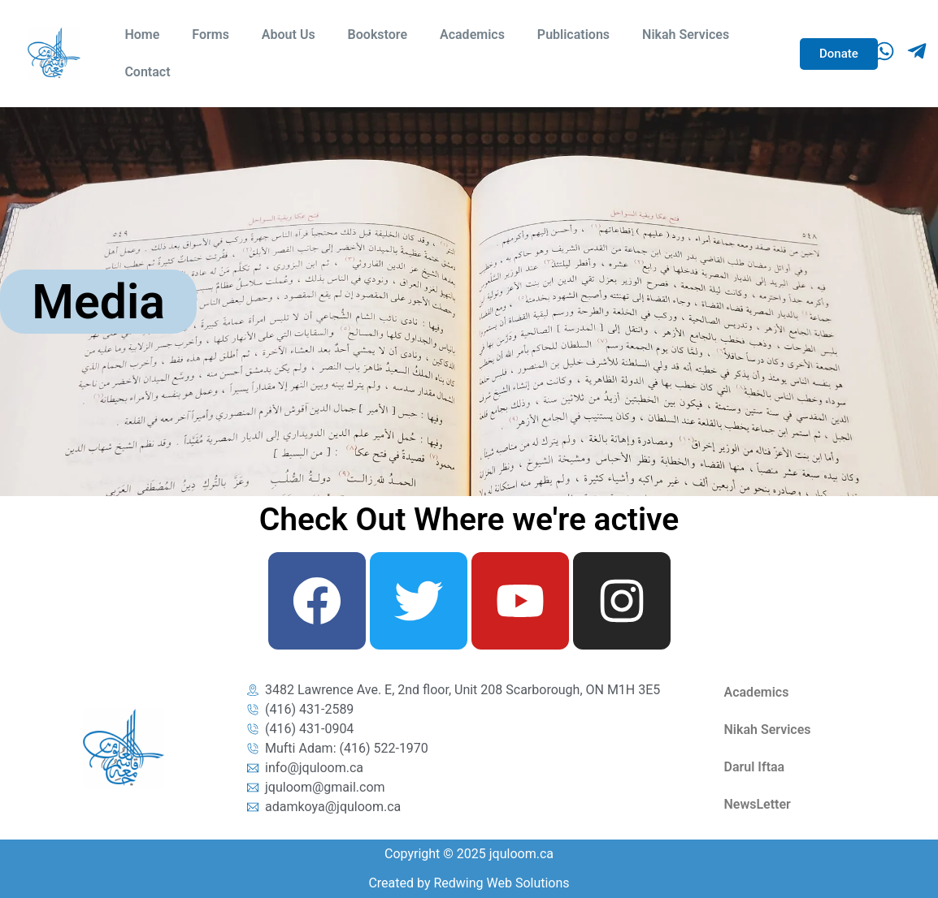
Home (141, 34)
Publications (573, 34)
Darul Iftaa (754, 767)
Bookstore (377, 34)
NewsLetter (757, 804)
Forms (210, 34)
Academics (472, 34)
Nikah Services (685, 34)
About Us (288, 34)
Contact (147, 72)
